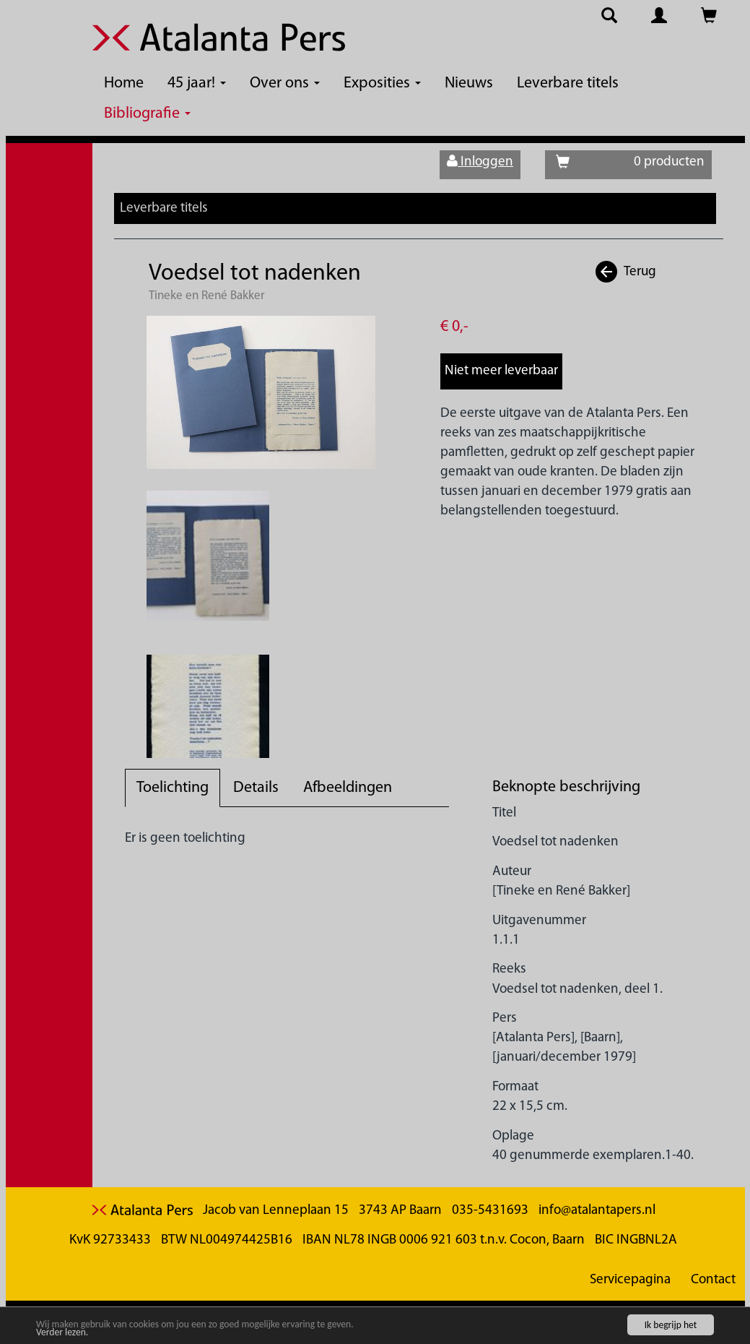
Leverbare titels (568, 83)
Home (124, 83)
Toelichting (172, 788)
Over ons (285, 83)
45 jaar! (196, 83)
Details (256, 788)
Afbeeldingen (347, 788)
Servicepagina (630, 1280)
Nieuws (469, 83)
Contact (713, 1280)
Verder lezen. (62, 1333)
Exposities (382, 83)
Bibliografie (147, 113)
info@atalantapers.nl (596, 1211)
